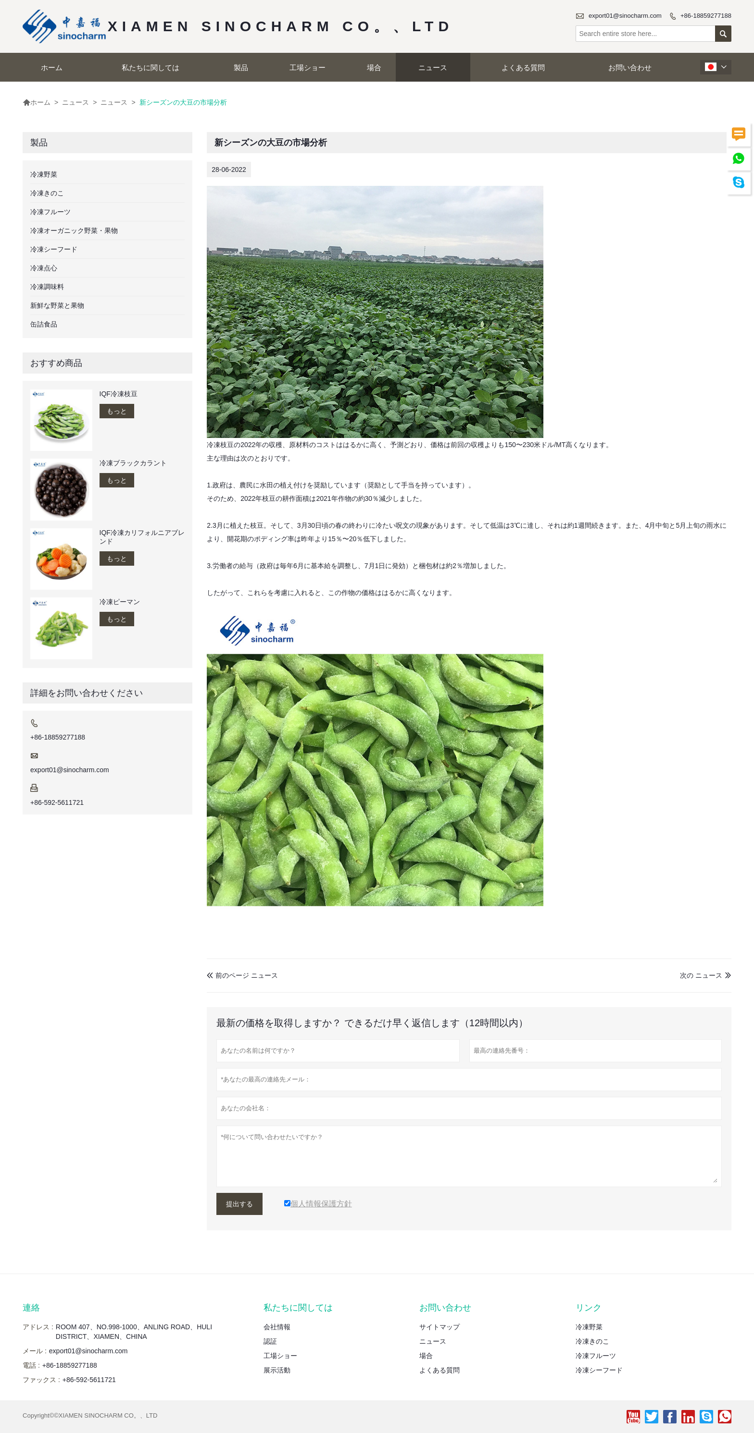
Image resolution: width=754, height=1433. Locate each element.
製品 (241, 67)
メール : (35, 1351)
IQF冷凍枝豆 (119, 394)
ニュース (432, 67)
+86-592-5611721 (57, 802)
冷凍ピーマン (120, 602)
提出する (239, 1204)
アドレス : (38, 1327)
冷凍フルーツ (50, 212)
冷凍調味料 (47, 287)
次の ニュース (701, 975)
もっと (117, 411)
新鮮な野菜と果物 (57, 305)
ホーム (52, 67)
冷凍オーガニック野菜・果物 (74, 230)
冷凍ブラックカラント (133, 463)
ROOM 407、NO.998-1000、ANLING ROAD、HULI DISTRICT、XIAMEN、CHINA (134, 1331)
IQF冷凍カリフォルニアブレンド (142, 537)
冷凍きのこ (47, 193)
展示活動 (277, 1370)
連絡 (31, 1307)
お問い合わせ (630, 67)
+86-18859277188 (705, 15)
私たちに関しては (150, 67)
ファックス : (41, 1380)
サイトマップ (439, 1327)
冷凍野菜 (43, 174)
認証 (270, 1341)
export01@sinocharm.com (625, 15)
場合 (374, 67)
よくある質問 (523, 67)
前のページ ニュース (242, 975)
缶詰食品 (43, 324)
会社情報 (277, 1327)
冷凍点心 (43, 268)
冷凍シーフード (53, 249)
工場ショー (307, 67)
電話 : (31, 1365)
